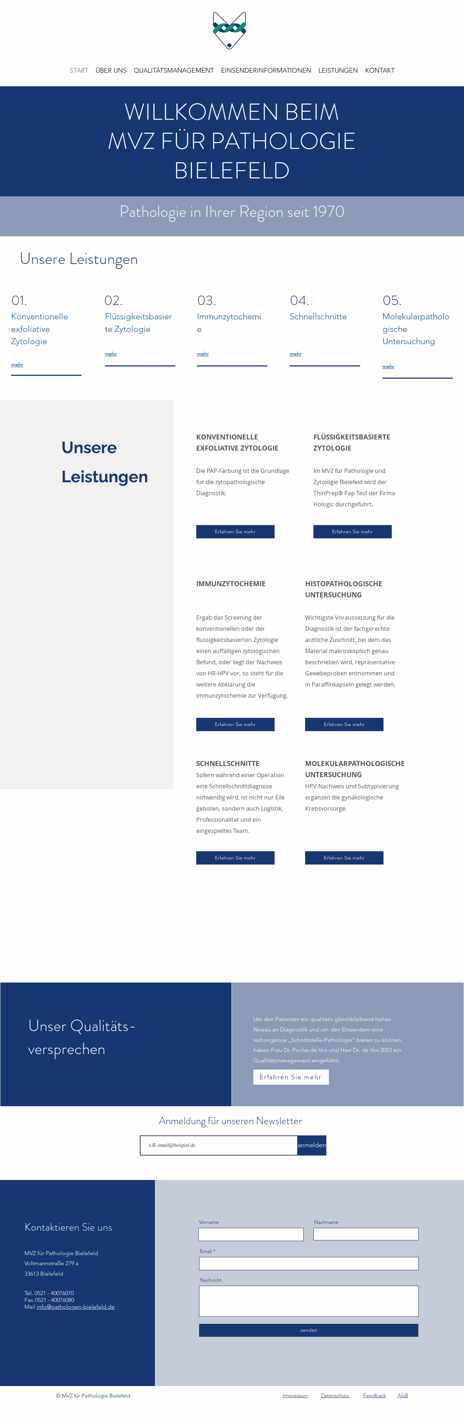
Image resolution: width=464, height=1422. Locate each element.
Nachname (326, 1222)
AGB (403, 1395)
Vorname (209, 1222)
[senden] (308, 1330)
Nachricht (211, 1279)
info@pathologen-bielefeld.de (76, 1306)
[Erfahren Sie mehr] (235, 531)
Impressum (295, 1395)
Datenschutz (335, 1395)
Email (206, 1251)
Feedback (374, 1395)
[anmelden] (311, 1145)
